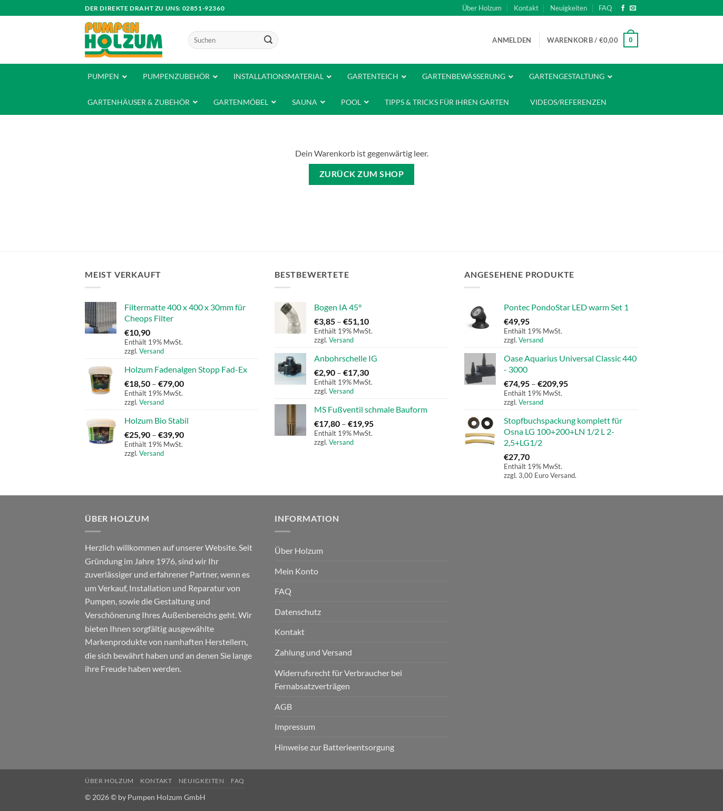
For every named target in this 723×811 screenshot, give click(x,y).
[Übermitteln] (268, 40)
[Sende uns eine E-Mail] (633, 8)
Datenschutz (298, 612)
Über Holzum (482, 8)
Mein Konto (296, 571)
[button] (511, 40)
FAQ (605, 8)
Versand (151, 351)
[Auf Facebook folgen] (623, 8)
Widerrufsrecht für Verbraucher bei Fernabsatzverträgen (338, 679)
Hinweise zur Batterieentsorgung (334, 747)
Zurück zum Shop (361, 174)
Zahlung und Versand (313, 652)
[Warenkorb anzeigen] (592, 40)
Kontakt (526, 8)
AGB (283, 706)
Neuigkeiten (568, 8)
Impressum (295, 726)
